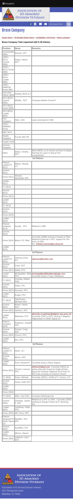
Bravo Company (63, 38)
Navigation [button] (8, 3)
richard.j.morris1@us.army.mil (49, 244)
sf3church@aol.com (41, 367)
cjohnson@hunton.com (42, 259)
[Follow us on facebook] (30, 24)
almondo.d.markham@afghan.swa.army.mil (51, 314)
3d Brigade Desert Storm (24, 38)
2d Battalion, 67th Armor (45, 38)
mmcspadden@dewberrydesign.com (48, 274)
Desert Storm (7, 38)
